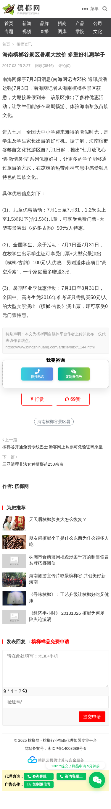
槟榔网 (22, 486)
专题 (8, 31)
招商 (62, 23)
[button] (25, 691)
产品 (79, 23)
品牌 (44, 23)
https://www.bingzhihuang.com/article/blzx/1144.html (50, 347)
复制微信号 (38, 784)
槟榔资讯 (24, 44)
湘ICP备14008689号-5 (67, 748)
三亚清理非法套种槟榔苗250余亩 (32, 464)
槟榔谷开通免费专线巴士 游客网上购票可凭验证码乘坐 (52, 447)
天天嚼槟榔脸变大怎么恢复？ (58, 519)
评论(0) (64, 65)
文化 (97, 31)
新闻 (26, 23)
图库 (62, 31)
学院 (79, 31)
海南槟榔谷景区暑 (53, 421)
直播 (44, 31)
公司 (97, 23)
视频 (26, 31)
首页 (8, 23)
